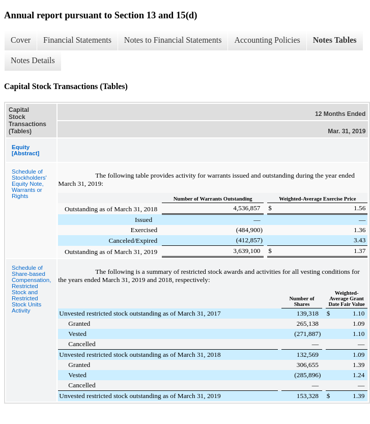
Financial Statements (77, 40)
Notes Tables (335, 40)
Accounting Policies (267, 40)
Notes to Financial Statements (173, 40)
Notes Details (33, 60)
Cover (21, 40)
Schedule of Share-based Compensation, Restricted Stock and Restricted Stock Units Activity (31, 289)
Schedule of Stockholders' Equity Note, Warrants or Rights (29, 183)
